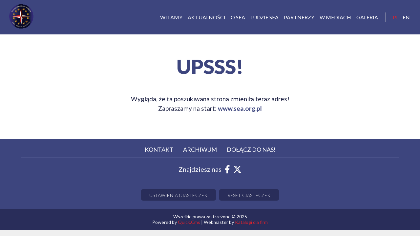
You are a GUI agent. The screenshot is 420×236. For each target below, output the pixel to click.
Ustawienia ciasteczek (178, 195)
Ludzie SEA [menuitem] (264, 17)
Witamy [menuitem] (171, 17)
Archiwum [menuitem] (200, 149)
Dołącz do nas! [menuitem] (251, 149)
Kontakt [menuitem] (159, 149)
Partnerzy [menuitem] (299, 17)
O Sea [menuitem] (238, 17)
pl (396, 17)
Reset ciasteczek (249, 195)
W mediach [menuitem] (335, 17)
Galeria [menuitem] (367, 17)
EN (406, 17)
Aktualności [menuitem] (206, 17)
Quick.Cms (189, 222)
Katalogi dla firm (251, 222)
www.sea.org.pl (240, 108)
